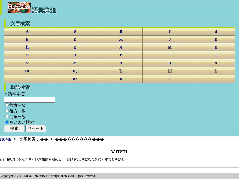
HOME (5, 139)
